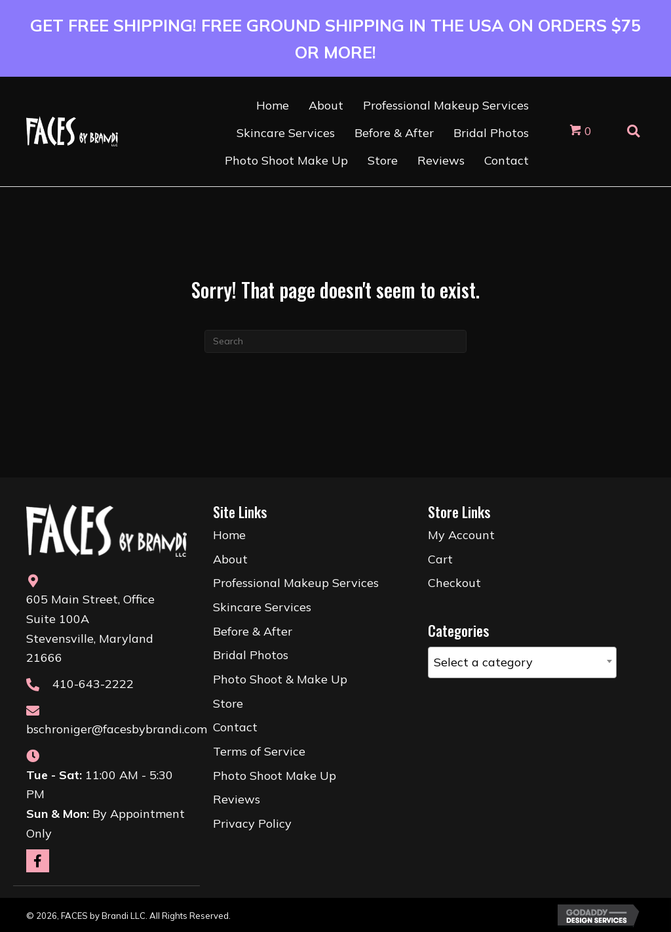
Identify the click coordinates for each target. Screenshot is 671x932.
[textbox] (522, 662)
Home (229, 534)
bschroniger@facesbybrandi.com (116, 729)
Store (228, 703)
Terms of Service (259, 751)
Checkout (454, 582)
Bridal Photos (250, 654)
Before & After (252, 631)
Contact (235, 727)
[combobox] (522, 662)
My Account (461, 534)
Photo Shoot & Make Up (280, 679)
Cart (440, 559)
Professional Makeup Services (296, 582)
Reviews (236, 799)
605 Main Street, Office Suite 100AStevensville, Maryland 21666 (90, 628)
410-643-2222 (93, 683)
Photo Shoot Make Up (274, 775)
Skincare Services (262, 607)
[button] (37, 860)
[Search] (335, 341)
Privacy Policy (252, 823)
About (230, 559)
